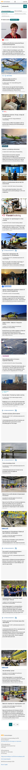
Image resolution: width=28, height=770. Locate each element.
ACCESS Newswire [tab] (5, 16)
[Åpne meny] (15, 1)
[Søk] (12, 6)
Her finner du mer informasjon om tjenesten (11, 741)
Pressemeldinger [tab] (6, 11)
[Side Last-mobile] (17, 724)
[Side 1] (10, 724)
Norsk (2, 764)
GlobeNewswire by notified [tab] (20, 13)
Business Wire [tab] (5, 13)
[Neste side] (14, 724)
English (6, 764)
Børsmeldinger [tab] (18, 11)
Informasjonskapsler (6, 759)
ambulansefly (14, 19)
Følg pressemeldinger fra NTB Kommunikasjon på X (13, 756)
